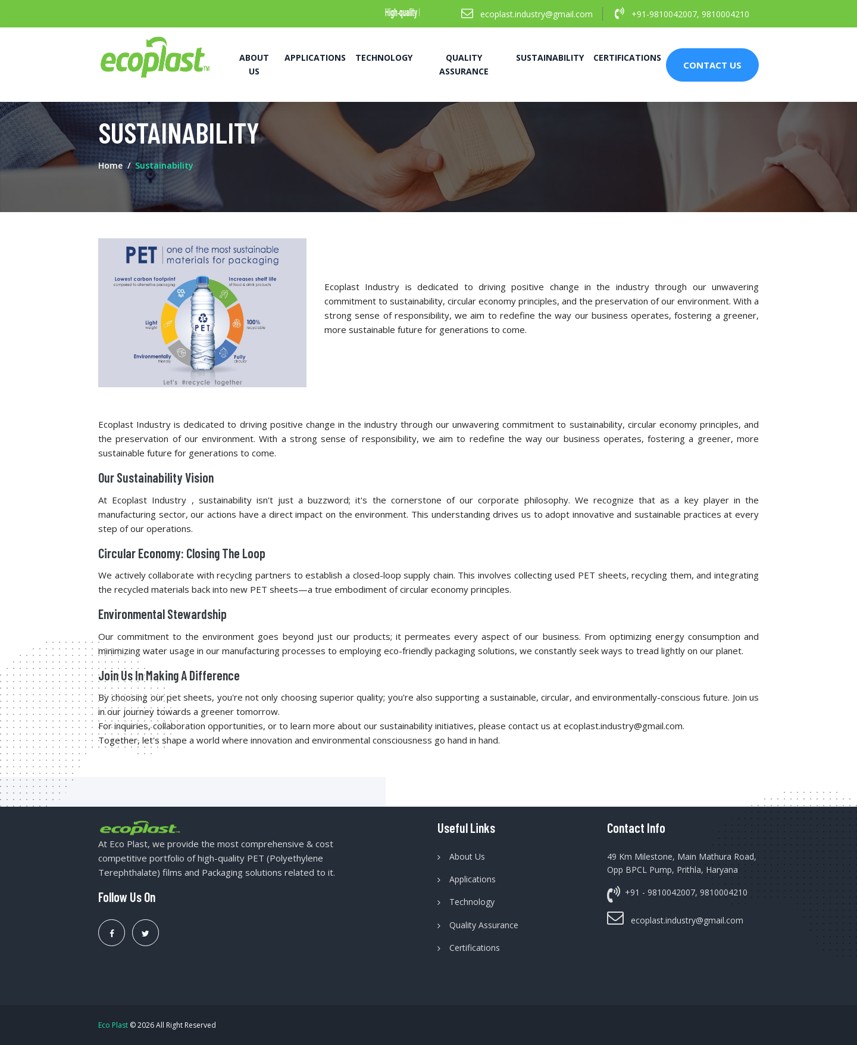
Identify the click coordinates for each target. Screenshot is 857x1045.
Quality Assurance (464, 64)
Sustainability (550, 57)
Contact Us (712, 65)
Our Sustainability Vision (156, 477)
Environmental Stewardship (162, 613)
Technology (383, 57)
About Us (254, 64)
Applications (315, 57)
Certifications (627, 57)
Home (110, 165)
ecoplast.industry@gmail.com (527, 13)
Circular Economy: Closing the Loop (181, 553)
